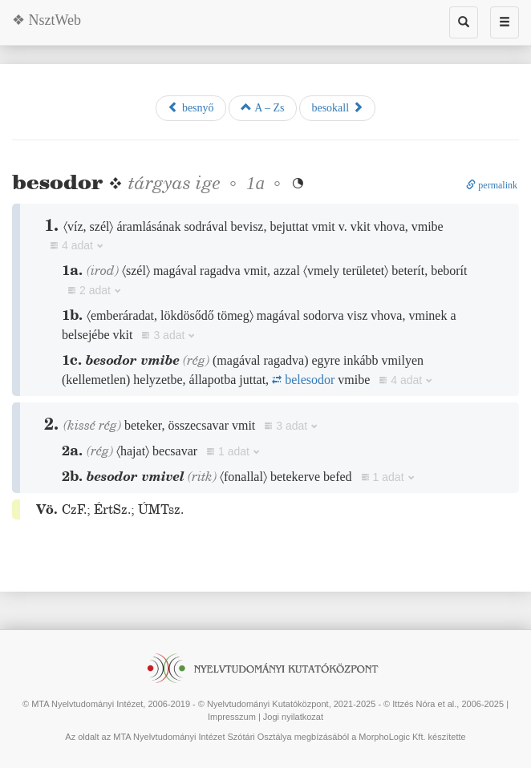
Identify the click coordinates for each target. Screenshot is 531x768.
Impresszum (232, 717)
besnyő (190, 107)
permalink (491, 185)
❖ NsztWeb (46, 20)
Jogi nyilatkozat (293, 717)
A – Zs (262, 107)
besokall (337, 107)
